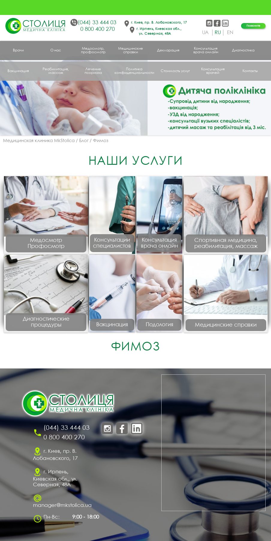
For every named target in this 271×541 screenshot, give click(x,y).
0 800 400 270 (97, 29)
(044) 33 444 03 (97, 22)
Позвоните (253, 26)
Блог (83, 141)
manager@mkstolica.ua (62, 505)
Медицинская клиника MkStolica (39, 141)
